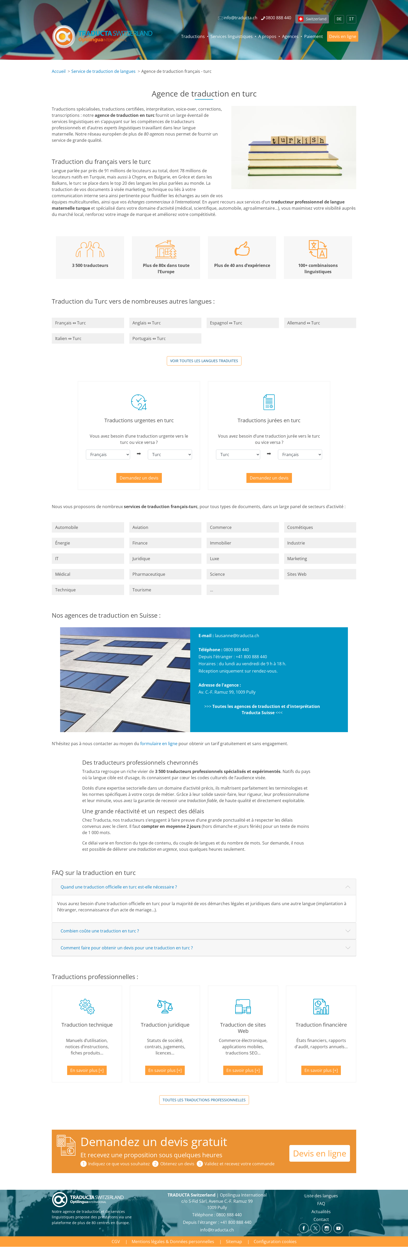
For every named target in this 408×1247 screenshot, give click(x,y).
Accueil (59, 71)
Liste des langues (321, 1196)
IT (351, 19)
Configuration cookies (275, 1241)
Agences (290, 36)
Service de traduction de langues (103, 71)
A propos (267, 36)
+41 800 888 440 (251, 657)
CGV (116, 1241)
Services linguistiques (232, 36)
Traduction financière (321, 1024)
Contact (321, 1219)
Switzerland (316, 18)
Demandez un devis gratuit (153, 1141)
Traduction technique (87, 1024)
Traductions (193, 36)
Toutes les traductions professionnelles (204, 1099)
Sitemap (234, 1241)
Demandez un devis (139, 478)
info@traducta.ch (217, 1230)
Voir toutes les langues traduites (204, 360)
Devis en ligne (342, 36)
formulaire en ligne (158, 743)
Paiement (313, 36)
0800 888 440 (236, 650)
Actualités (321, 1211)
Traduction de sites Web (243, 1027)
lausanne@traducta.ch (237, 635)
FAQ (321, 1203)
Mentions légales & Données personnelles (173, 1241)
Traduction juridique (165, 1024)
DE (339, 19)
